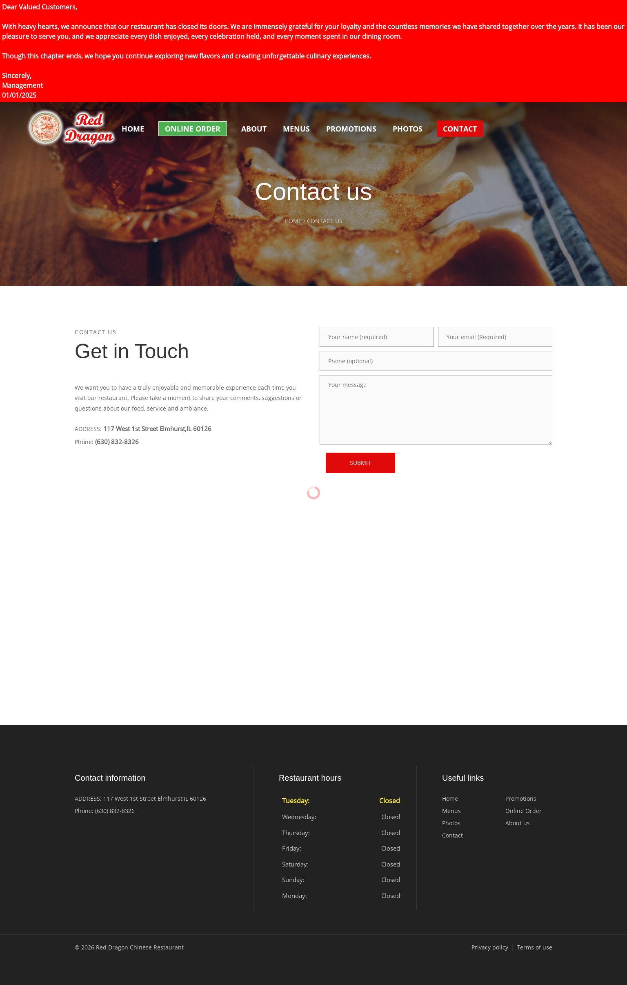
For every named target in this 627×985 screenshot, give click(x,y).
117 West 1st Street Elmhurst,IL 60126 (157, 428)
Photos (407, 129)
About (254, 129)
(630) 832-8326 (117, 442)
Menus (296, 129)
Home (133, 129)
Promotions (351, 129)
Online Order (192, 129)
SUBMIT (360, 463)
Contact (460, 129)
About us (517, 823)
